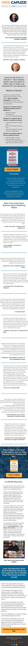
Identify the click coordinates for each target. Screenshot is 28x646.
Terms (23, 642)
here (23, 604)
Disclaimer (19, 642)
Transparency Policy (13, 642)
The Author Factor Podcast (14, 529)
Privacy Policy (6, 642)
